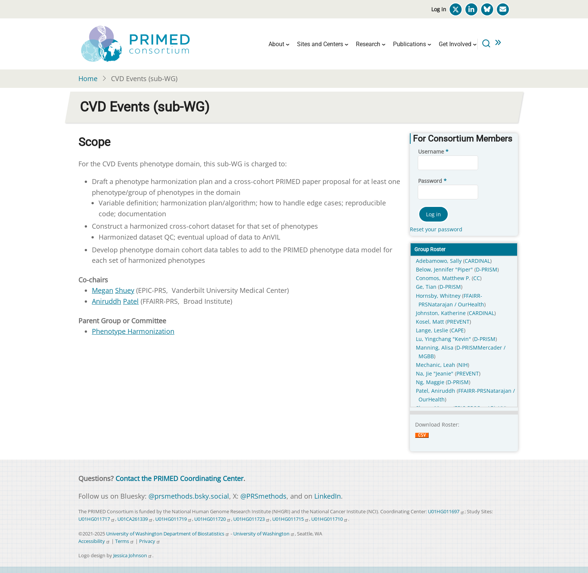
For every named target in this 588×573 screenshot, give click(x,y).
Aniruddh (106, 301)
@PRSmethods (263, 496)
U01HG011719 (173, 519)
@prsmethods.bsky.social (188, 496)
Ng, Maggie (431, 382)
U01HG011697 (446, 511)
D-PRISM (486, 269)
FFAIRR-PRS (472, 390)
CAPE (457, 330)
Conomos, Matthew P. (444, 278)
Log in (438, 9)
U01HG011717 (96, 519)
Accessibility (94, 541)
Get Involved (455, 44)
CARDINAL (477, 260)
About (276, 44)
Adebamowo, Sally (439, 260)
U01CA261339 (135, 519)
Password (430, 180)
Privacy (149, 541)
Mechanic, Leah (436, 364)
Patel (131, 301)
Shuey (124, 290)
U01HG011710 (329, 519)
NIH (463, 364)
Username (431, 151)
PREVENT (458, 321)
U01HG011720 (212, 519)
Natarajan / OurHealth (456, 304)
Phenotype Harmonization (133, 331)
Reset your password (436, 229)
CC (476, 278)
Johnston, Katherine (441, 313)
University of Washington (264, 534)
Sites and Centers (320, 44)
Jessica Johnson (132, 555)
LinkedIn (327, 496)
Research (368, 44)
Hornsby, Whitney (439, 295)
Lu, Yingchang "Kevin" (444, 338)
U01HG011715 (290, 519)
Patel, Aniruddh (436, 390)
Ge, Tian (427, 286)
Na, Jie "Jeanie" (435, 373)
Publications (409, 44)
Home (88, 78)
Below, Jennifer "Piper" (445, 269)
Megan (102, 290)
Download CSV (422, 440)
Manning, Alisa (435, 347)
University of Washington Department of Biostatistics (168, 534)
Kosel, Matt (431, 321)
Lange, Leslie (433, 330)
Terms (124, 541)
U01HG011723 (251, 519)
